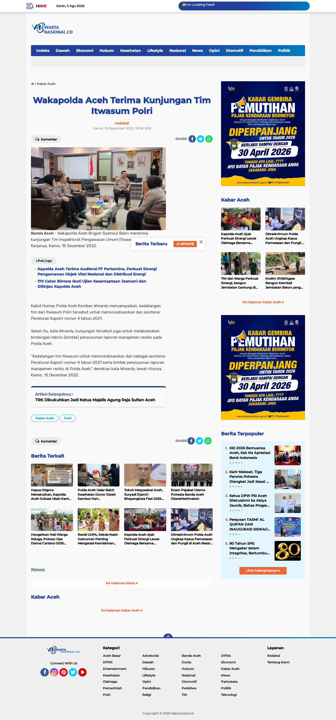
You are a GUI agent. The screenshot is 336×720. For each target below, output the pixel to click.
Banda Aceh (191, 656)
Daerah (63, 50)
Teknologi (229, 695)
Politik (284, 50)
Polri (67, 418)
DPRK (108, 662)
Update (185, 244)
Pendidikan (260, 50)
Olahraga (110, 682)
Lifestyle (155, 50)
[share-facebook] (192, 139)
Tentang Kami (278, 662)
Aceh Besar (112, 656)
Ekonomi (84, 50)
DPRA (226, 656)
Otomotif (234, 50)
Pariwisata (229, 682)
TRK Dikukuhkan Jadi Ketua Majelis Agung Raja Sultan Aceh (95, 399)
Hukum (106, 50)
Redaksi (273, 656)
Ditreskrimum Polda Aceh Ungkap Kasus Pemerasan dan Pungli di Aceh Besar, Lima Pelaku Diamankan (285, 238)
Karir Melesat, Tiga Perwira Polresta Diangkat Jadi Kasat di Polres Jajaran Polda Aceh (249, 477)
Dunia (186, 662)
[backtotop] (168, 638)
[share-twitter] (200, 139)
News (197, 50)
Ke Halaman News (122, 583)
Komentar (46, 139)
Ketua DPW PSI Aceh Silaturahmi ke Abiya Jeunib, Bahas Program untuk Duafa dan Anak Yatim (249, 501)
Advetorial (150, 656)
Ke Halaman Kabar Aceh (122, 610)
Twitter (75, 674)
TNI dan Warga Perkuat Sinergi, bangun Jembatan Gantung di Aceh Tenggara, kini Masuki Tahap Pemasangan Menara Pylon (239, 283)
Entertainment (114, 669)
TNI (184, 695)
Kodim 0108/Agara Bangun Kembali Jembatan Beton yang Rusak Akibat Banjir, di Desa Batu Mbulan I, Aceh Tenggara (283, 283)
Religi (146, 695)
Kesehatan (130, 50)
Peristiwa (189, 688)
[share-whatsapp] (209, 139)
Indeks (42, 50)
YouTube (86, 674)
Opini (214, 50)
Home (41, 6)
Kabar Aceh (44, 418)
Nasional (177, 50)
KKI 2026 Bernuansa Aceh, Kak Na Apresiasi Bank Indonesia (249, 452)
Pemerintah (112, 688)
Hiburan (148, 669)
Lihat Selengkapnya (263, 570)
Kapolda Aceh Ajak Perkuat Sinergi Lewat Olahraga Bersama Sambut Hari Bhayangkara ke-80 (238, 238)
